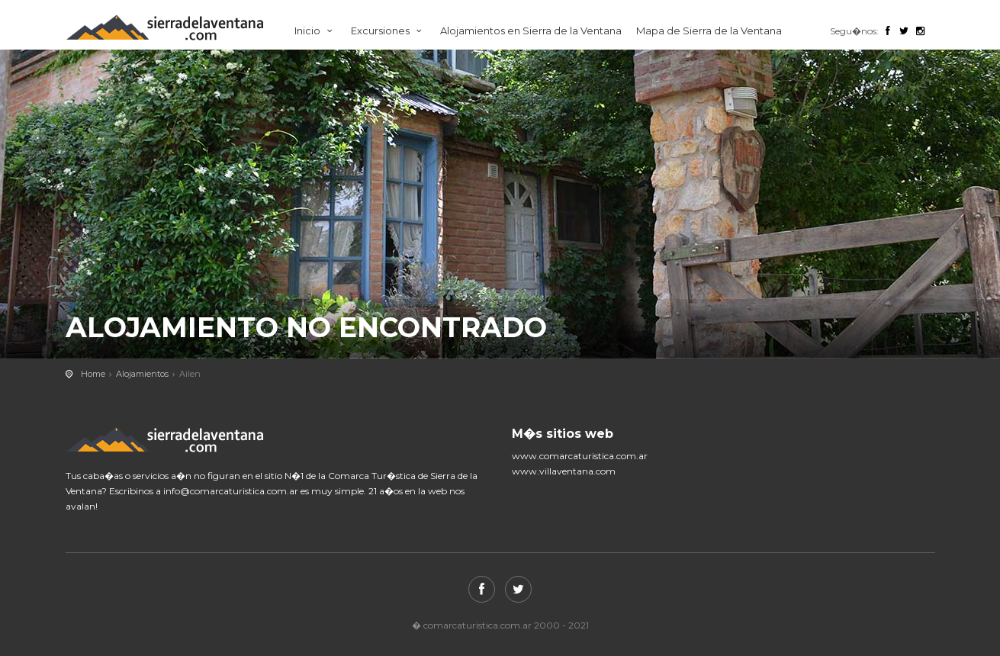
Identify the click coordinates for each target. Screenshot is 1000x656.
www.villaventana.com (564, 471)
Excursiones (388, 30)
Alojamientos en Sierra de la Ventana (531, 30)
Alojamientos (142, 373)
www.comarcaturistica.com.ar (580, 455)
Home (93, 373)
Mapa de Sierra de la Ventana (709, 30)
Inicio (315, 30)
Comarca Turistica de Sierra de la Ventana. (180, 28)
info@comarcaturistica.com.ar (230, 491)
